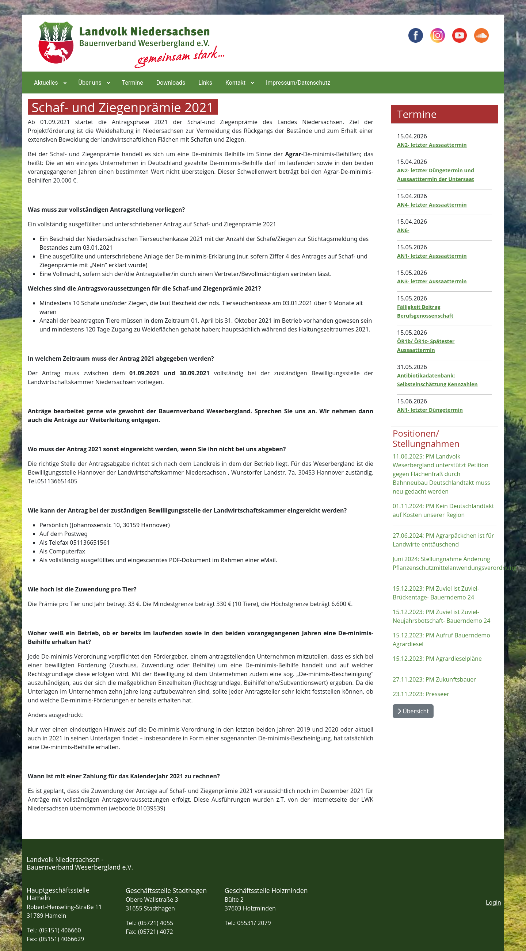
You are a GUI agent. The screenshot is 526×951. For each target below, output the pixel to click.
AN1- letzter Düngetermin (430, 409)
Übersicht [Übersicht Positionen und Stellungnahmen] (413, 711)
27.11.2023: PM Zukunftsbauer (434, 679)
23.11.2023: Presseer (421, 694)
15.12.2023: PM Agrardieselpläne (437, 659)
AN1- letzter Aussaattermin (432, 255)
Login (493, 902)
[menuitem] (49, 82)
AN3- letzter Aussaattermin (432, 281)
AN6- (403, 230)
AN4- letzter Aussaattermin (432, 204)
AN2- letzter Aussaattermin (432, 144)
